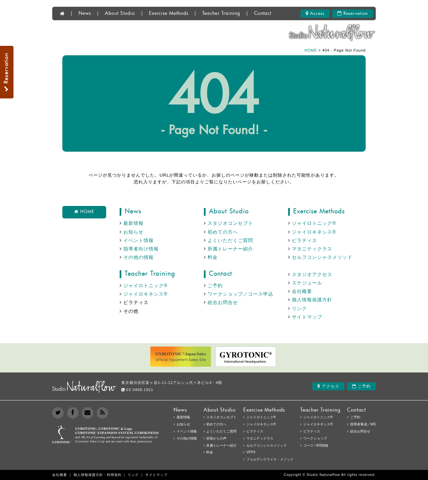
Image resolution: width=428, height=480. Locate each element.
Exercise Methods (168, 13)
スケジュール (307, 283)
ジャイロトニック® (314, 223)
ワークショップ (315, 438)
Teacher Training (221, 13)
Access (315, 13)
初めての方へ (223, 232)
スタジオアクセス (312, 274)
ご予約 (215, 285)
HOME (311, 50)
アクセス (328, 386)
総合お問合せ (223, 302)
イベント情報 (138, 240)
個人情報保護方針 (312, 299)
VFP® (250, 452)
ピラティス (304, 240)
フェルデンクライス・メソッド (270, 459)
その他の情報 (138, 257)
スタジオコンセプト (230, 223)
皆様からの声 (216, 438)
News (85, 13)
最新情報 (133, 223)
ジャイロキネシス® (314, 232)
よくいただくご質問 (230, 240)
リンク (299, 308)
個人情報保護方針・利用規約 (97, 475)
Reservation (352, 13)
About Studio (120, 13)
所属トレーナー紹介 (230, 248)
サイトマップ (307, 317)
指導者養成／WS (363, 424)
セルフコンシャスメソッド (322, 257)
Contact (262, 13)
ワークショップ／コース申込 (240, 294)
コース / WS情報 (315, 445)
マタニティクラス (312, 248)
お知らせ (133, 232)
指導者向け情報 (141, 248)
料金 (213, 257)
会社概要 (302, 291)
